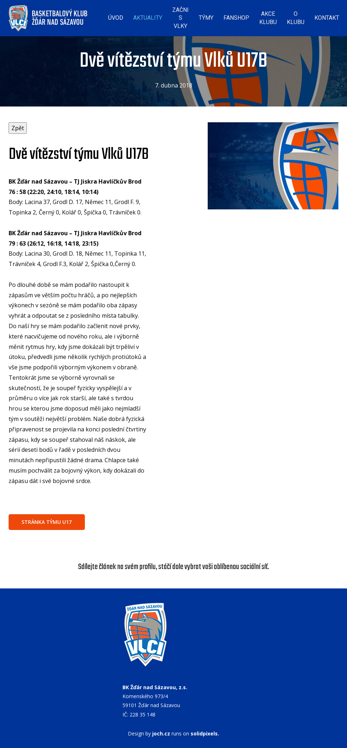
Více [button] (324, 16)
